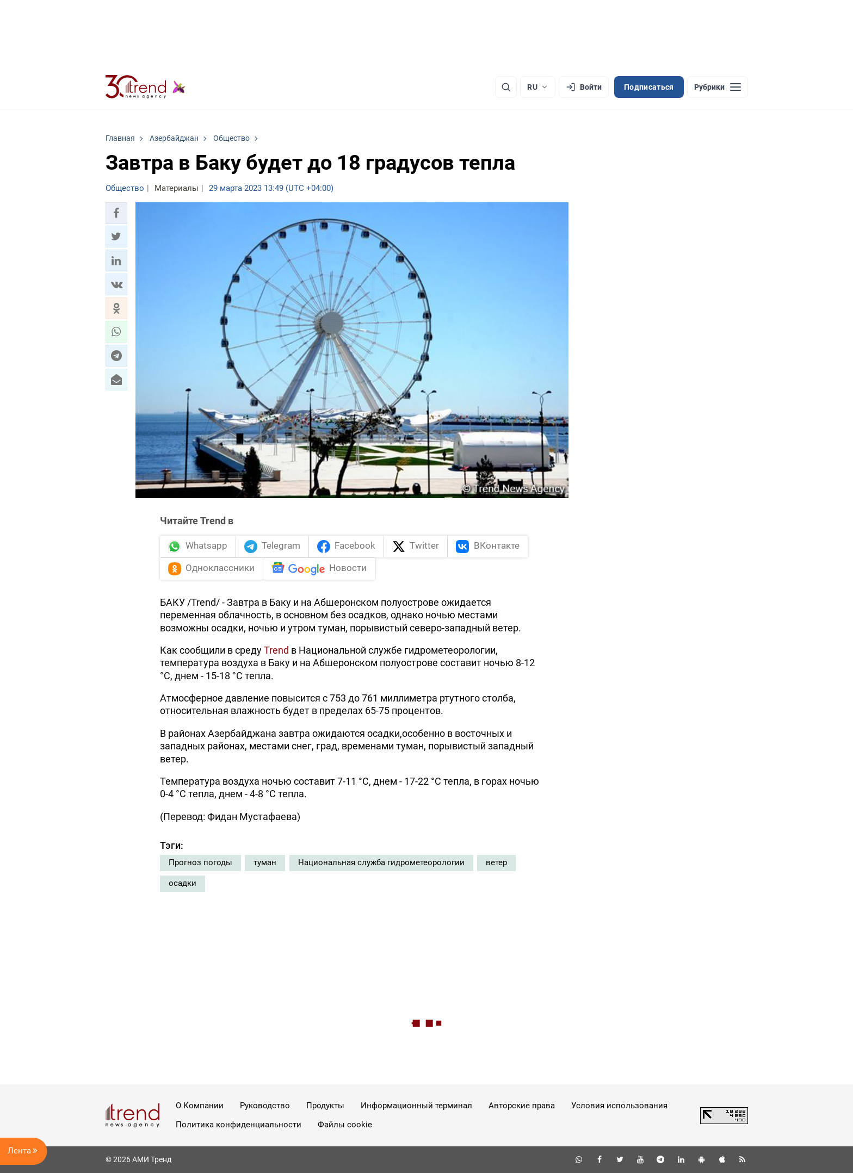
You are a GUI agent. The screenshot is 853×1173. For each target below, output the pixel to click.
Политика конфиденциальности (238, 1124)
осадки (182, 883)
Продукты (325, 1105)
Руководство (265, 1105)
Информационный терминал (416, 1105)
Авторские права (522, 1105)
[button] (116, 213)
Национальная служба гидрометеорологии (381, 862)
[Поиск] (506, 87)
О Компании (200, 1105)
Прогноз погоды (200, 862)
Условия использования (619, 1105)
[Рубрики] (717, 87)
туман (265, 862)
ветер (496, 862)
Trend (276, 650)
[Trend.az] (146, 87)
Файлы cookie (345, 1124)
